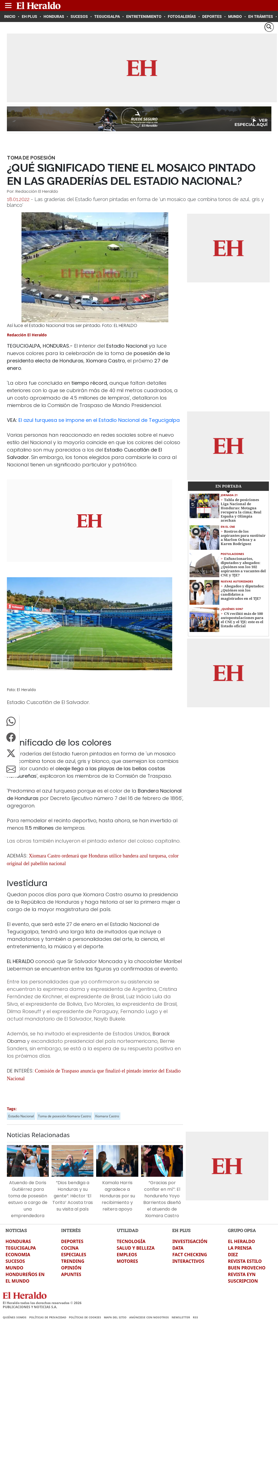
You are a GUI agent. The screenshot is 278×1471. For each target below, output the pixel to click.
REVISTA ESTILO (245, 1261)
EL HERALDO (241, 1241)
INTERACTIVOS (188, 1261)
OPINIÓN (71, 1268)
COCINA (70, 1248)
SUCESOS (15, 1261)
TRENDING (72, 1261)
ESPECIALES (73, 1255)
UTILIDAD (127, 1230)
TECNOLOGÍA (131, 1241)
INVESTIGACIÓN (189, 1241)
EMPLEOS (127, 1255)
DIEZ (233, 1255)
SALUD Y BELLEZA (136, 1248)
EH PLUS (181, 1230)
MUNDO (14, 1268)
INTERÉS (71, 1230)
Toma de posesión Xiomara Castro (64, 1116)
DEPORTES (72, 1241)
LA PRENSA (240, 1248)
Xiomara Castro (107, 1116)
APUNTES (71, 1274)
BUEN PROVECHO (246, 1268)
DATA (177, 1248)
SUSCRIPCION (243, 1281)
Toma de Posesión (31, 158)
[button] (11, 721)
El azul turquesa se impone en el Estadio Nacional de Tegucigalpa (99, 420)
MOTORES (127, 1261)
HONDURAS (18, 1241)
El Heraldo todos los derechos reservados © (42, 1303)
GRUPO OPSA (242, 1230)
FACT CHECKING (189, 1255)
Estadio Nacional (21, 1116)
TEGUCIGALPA (21, 1248)
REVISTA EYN (241, 1274)
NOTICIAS (16, 1230)
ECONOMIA (18, 1255)
